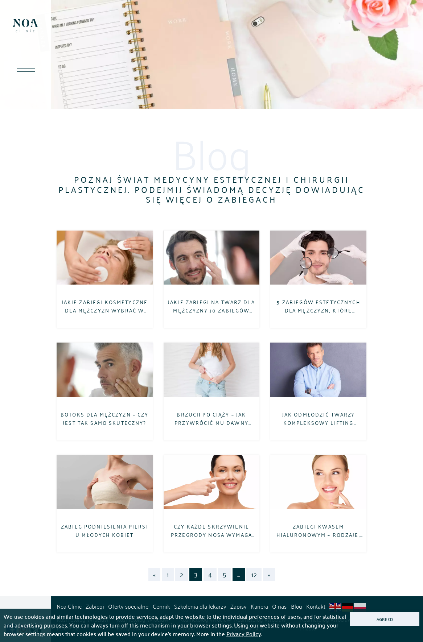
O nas (279, 606)
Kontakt (315, 606)
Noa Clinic (69, 606)
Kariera (259, 606)
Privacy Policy (243, 634)
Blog (296, 606)
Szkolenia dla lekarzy (200, 606)
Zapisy (238, 606)
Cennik (161, 606)
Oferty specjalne (128, 606)
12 (254, 574)
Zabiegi (95, 606)
